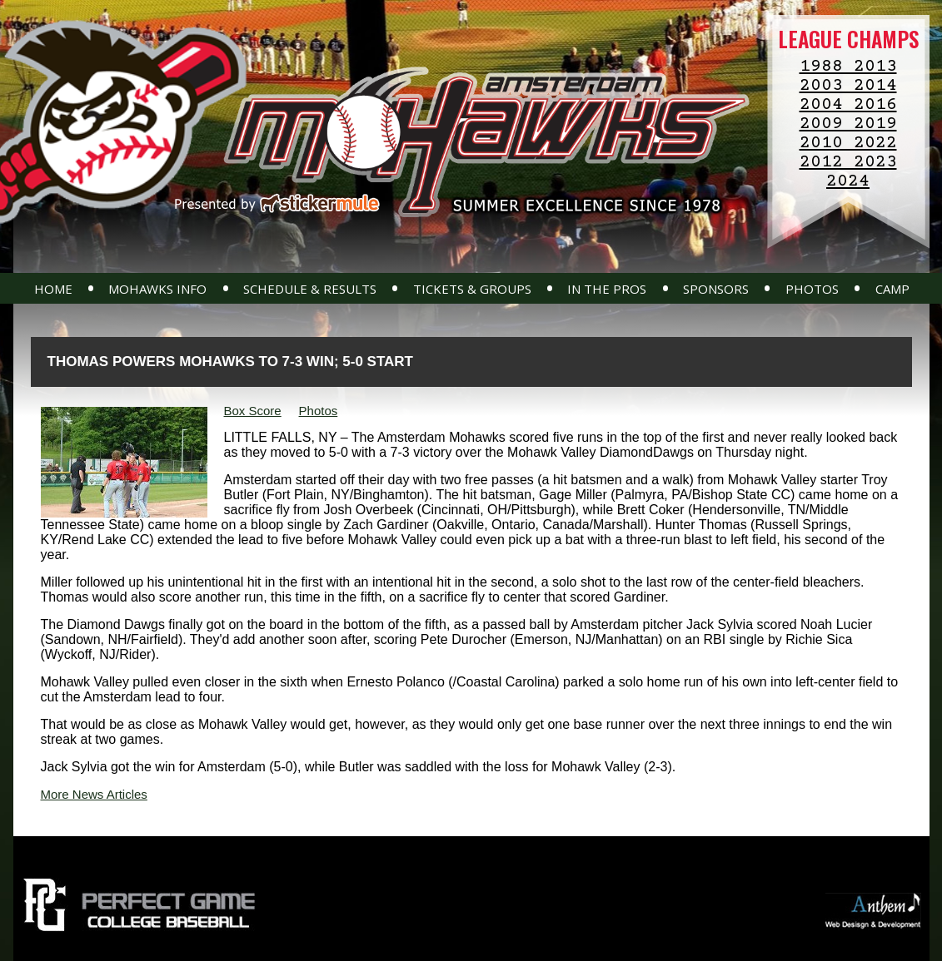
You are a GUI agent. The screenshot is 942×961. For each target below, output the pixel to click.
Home (53, 288)
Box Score (253, 411)
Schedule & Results (309, 288)
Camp (892, 288)
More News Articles (94, 794)
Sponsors (716, 288)
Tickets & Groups (472, 288)
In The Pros (606, 288)
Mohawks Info (157, 288)
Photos (812, 288)
